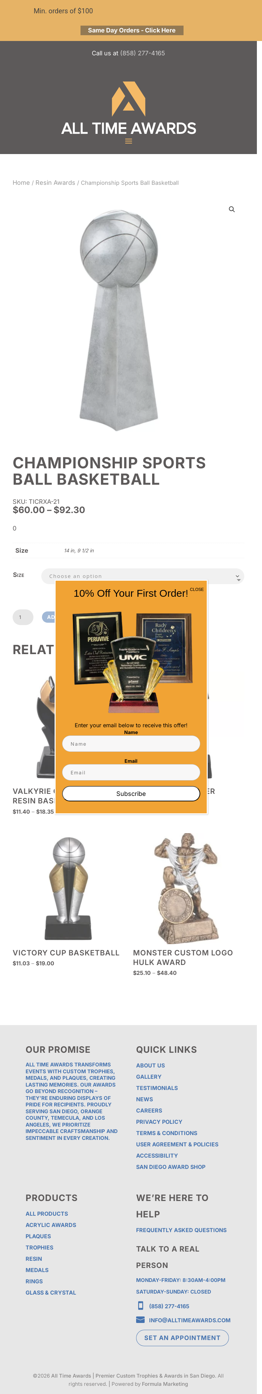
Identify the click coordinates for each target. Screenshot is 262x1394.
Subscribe (131, 793)
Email (131, 761)
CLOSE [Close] (197, 589)
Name (131, 732)
